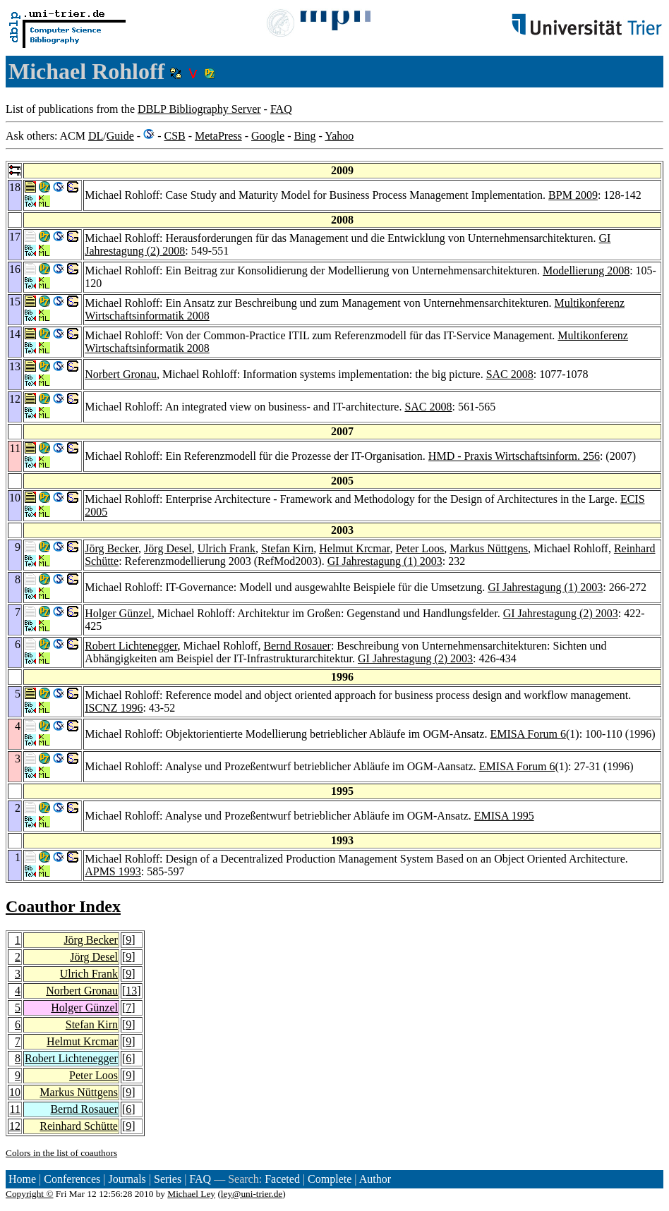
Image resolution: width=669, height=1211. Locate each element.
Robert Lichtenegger (131, 646)
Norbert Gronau (121, 374)
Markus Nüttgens (489, 548)
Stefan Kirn (287, 548)
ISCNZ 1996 (114, 708)
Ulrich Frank (226, 548)
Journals (126, 1179)
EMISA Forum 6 (528, 734)
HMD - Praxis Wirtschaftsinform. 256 (514, 456)
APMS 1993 (113, 871)
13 (131, 991)
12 (14, 1126)
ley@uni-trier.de (251, 1193)
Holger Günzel (118, 613)
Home (22, 1179)
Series (167, 1179)
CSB (174, 136)
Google (267, 136)
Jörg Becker (111, 548)
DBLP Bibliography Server (199, 109)
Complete (329, 1179)
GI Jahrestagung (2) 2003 (560, 613)
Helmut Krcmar (354, 548)
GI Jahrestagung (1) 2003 (384, 561)
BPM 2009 (573, 195)
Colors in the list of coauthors (61, 1153)
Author (375, 1179)
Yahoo (339, 136)
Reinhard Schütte (79, 1126)
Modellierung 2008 (586, 270)
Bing (304, 136)
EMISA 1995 (504, 816)
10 (14, 1092)
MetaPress (218, 136)
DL (95, 136)
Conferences (72, 1179)
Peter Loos (419, 548)
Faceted (282, 1179)
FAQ (281, 109)
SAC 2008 (510, 374)
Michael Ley (191, 1193)
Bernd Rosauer (297, 646)
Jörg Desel (168, 548)
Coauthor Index (63, 906)
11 (15, 1109)
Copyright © (30, 1193)
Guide (120, 136)
